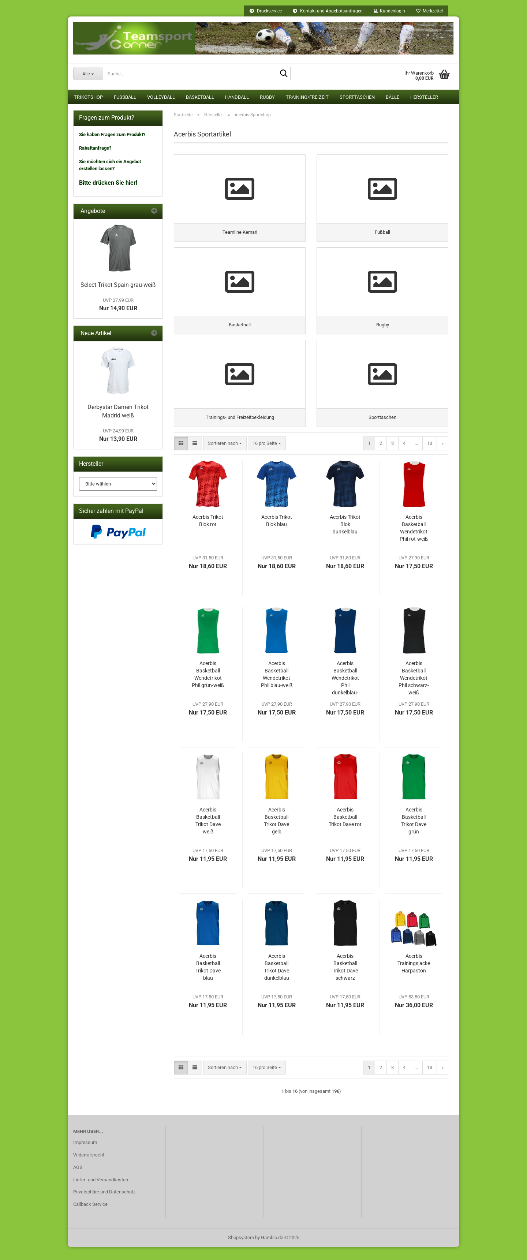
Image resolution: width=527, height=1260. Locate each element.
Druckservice (266, 11)
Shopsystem (241, 1250)
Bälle (392, 97)
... (416, 456)
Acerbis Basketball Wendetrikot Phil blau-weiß (276, 687)
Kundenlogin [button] (389, 11)
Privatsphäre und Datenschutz (104, 1205)
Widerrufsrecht (88, 1167)
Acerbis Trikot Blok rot (208, 533)
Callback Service (90, 1217)
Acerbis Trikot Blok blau (276, 533)
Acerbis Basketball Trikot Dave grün (413, 833)
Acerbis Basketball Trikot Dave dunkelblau (276, 980)
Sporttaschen (357, 97)
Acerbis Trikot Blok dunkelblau (345, 537)
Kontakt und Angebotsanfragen (328, 11)
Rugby (267, 97)
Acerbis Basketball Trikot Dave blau (208, 980)
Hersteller (424, 97)
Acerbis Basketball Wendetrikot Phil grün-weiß (208, 687)
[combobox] (225, 456)
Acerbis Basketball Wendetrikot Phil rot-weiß (414, 541)
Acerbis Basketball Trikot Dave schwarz (345, 980)
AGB (77, 1180)
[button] (181, 456)
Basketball (200, 97)
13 (429, 456)
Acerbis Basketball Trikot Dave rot (345, 830)
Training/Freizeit (307, 97)
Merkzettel (429, 11)
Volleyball (161, 97)
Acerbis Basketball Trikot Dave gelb (276, 833)
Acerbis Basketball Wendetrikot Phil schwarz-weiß (414, 690)
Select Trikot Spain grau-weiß (118, 284)
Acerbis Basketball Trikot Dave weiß (208, 833)
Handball (237, 97)
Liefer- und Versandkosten (100, 1192)
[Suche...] (88, 73)
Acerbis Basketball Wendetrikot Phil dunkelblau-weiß (345, 691)
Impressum (85, 1155)
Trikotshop (88, 97)
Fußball (125, 97)
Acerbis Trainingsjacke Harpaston (413, 976)
